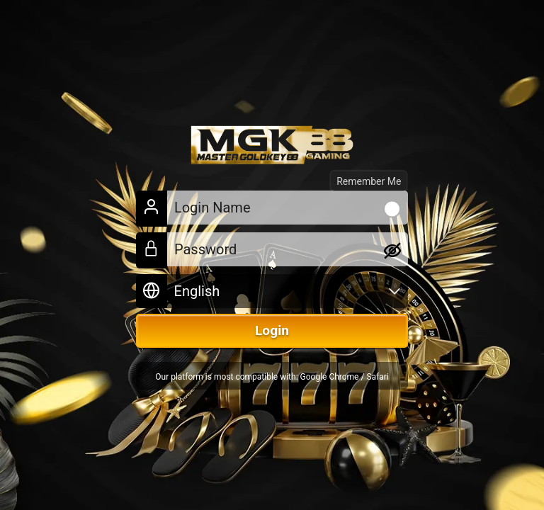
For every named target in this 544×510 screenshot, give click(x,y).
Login (272, 330)
